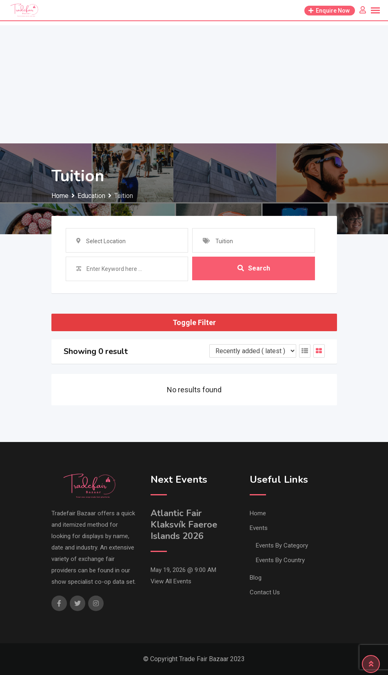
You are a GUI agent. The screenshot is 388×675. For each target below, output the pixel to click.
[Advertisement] (194, 82)
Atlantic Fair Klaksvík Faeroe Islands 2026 (184, 524)
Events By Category (282, 545)
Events (259, 528)
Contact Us (265, 592)
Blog (256, 577)
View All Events (171, 581)
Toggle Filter (194, 322)
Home (258, 513)
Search (253, 269)
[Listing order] (252, 351)
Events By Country (280, 560)
